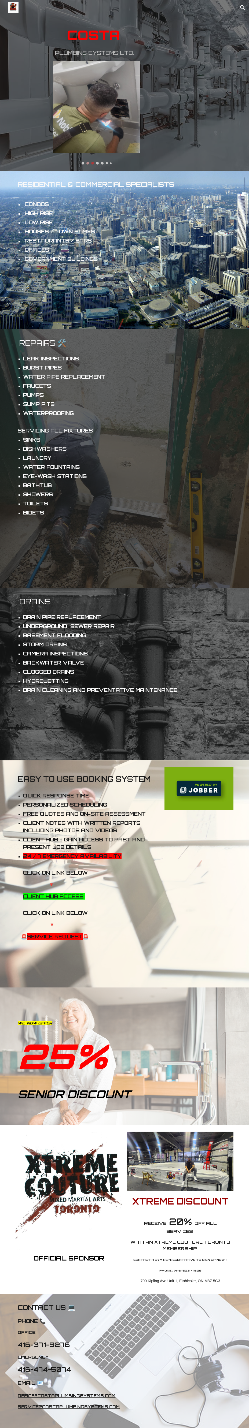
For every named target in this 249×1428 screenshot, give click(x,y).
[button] (242, 7)
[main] (96, 41)
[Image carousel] (96, 113)
